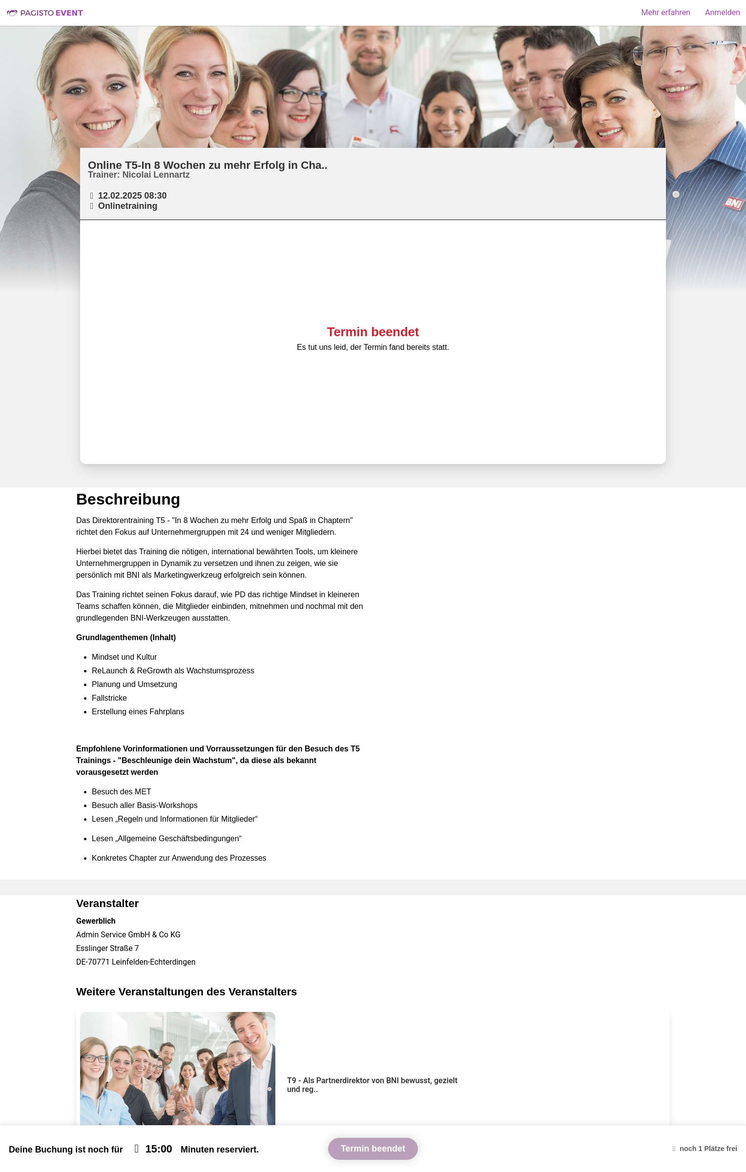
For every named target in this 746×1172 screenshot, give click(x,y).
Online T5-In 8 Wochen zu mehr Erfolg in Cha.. (208, 165)
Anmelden (722, 12)
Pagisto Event (45, 13)
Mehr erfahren (666, 12)
